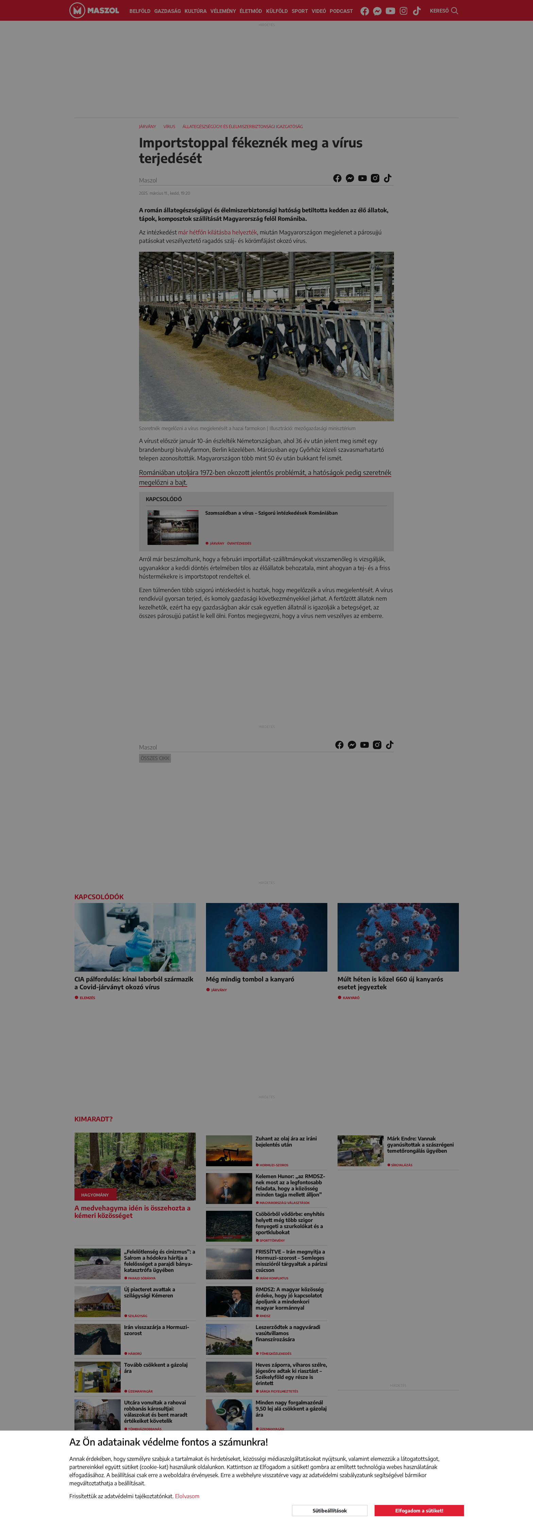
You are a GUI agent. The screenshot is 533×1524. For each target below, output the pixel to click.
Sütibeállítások (330, 1510)
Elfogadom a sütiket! (419, 1510)
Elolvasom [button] (187, 1496)
